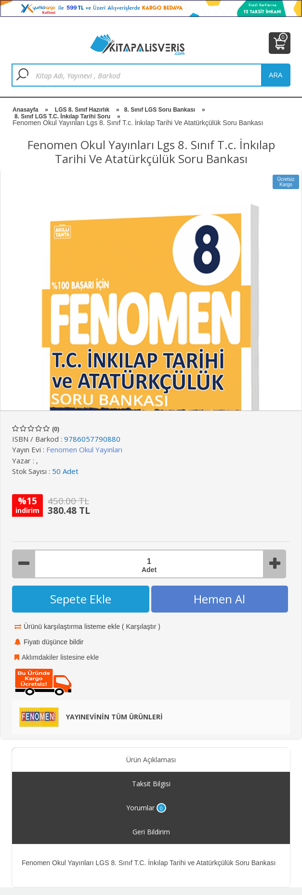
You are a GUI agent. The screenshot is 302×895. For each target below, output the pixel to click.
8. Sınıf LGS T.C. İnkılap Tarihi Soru (62, 116)
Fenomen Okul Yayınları (84, 449)
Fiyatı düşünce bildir (54, 642)
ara (275, 74)
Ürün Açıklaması (151, 759)
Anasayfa (25, 109)
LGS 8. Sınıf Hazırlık (82, 109)
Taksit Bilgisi (151, 783)
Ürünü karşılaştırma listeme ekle (72, 626)
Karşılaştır (141, 626)
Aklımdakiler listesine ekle (60, 657)
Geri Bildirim (151, 831)
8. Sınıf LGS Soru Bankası (159, 109)
